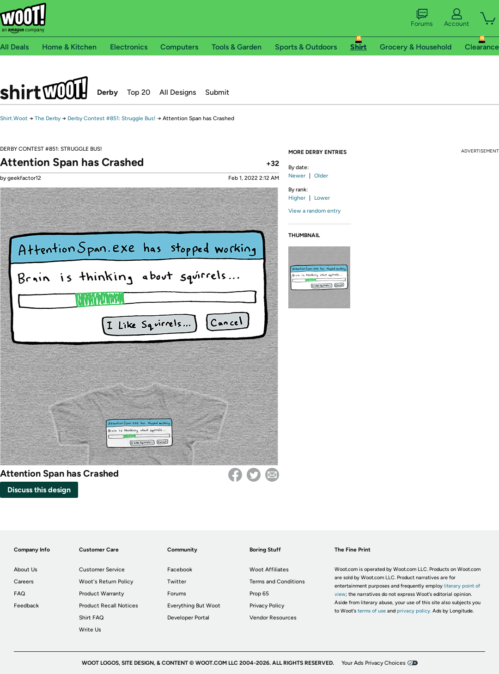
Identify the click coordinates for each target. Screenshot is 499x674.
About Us (25, 569)
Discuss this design (39, 489)
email (272, 475)
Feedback (26, 605)
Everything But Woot (193, 605)
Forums (422, 18)
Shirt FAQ (91, 617)
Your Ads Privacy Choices (373, 663)
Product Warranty (101, 593)
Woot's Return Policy (106, 581)
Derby (107, 92)
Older (321, 175)
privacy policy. (414, 611)
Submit (217, 92)
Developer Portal (188, 617)
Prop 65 (259, 593)
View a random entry (314, 211)
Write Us (90, 629)
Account (456, 18)
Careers (24, 581)
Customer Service (102, 569)
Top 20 (138, 92)
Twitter (254, 475)
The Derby (48, 118)
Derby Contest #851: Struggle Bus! (111, 118)
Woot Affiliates (269, 569)
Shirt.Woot (44, 87)
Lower (322, 198)
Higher (296, 198)
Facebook (235, 475)
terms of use (372, 611)
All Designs (177, 92)
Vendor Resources (273, 617)
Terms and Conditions (277, 581)
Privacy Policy (267, 605)
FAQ (19, 593)
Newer (296, 175)
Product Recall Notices (108, 605)
